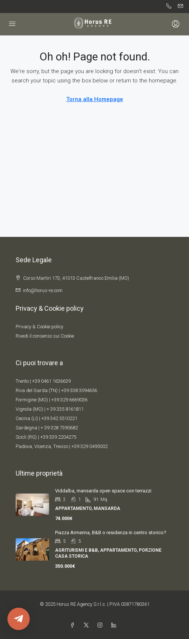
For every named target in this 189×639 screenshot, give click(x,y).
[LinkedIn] (115, 625)
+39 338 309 (74, 390)
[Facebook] (74, 625)
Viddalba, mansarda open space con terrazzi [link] (103, 491)
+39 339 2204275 (58, 437)
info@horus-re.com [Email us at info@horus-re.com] (43, 290)
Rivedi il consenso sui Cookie (45, 336)
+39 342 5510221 (59, 418)
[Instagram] (101, 625)
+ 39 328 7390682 (59, 427)
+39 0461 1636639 (51, 381)
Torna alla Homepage (94, 99)
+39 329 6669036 (69, 399)
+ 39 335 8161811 (65, 409)
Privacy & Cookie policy (39, 326)
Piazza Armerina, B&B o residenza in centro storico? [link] (110, 532)
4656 (92, 390)
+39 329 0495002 (89, 446)
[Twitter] (88, 625)
